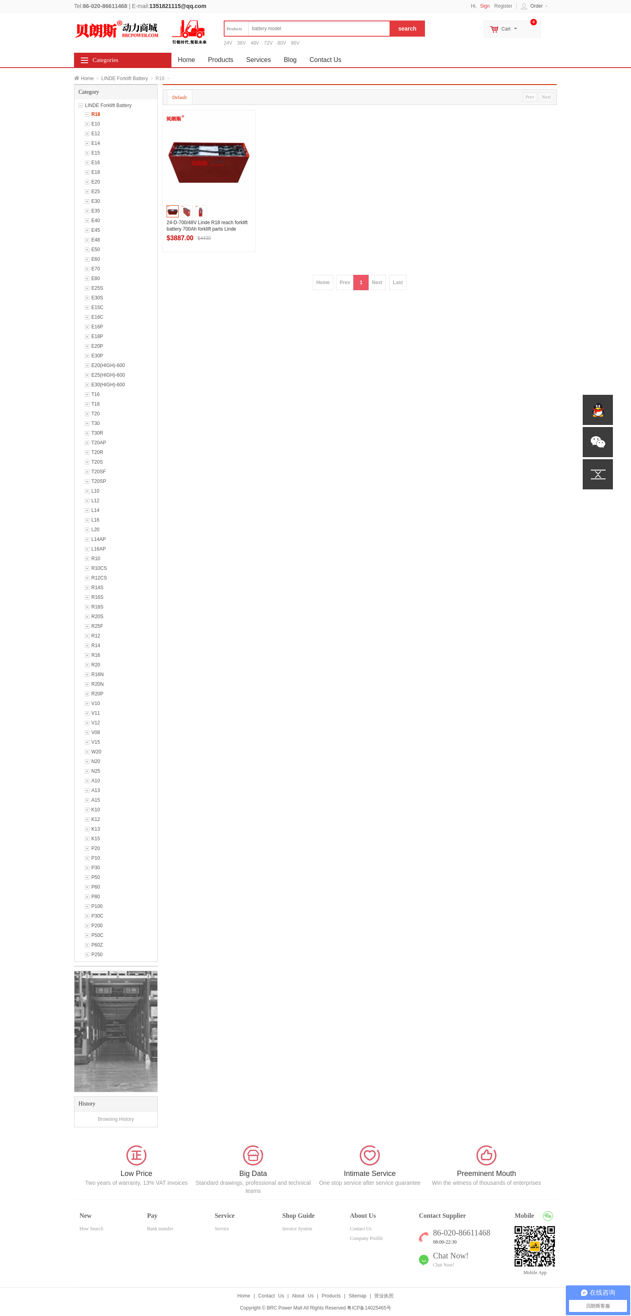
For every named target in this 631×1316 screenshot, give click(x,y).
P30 (95, 867)
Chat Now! (443, 1265)
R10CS (99, 568)
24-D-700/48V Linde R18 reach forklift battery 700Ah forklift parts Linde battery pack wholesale (207, 229)
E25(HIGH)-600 (108, 375)
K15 (95, 839)
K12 (95, 819)
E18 (95, 172)
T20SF (98, 471)
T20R (97, 452)
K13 (95, 829)
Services (258, 59)
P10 (95, 858)
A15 (95, 800)
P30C (97, 916)
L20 (95, 529)
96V (295, 43)
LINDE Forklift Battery (124, 78)
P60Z (97, 945)
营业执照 (384, 1296)
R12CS (99, 578)
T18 (95, 404)
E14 (95, 143)
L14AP (98, 539)
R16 (95, 655)
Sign (485, 6)
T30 (95, 423)
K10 (95, 810)
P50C (97, 935)
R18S (97, 607)
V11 (95, 713)
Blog (290, 59)
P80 (95, 896)
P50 (95, 877)
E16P (97, 327)
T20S (97, 462)
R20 (95, 665)
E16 (95, 162)
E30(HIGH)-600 (108, 385)
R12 (95, 636)
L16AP (98, 549)
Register (503, 6)
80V (281, 43)
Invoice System (297, 1228)
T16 (95, 394)
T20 (95, 414)
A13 (95, 790)
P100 (97, 906)
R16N (97, 674)
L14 (95, 510)
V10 (95, 703)
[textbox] (307, 28)
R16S (97, 597)
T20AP (98, 443)
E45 (95, 230)
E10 (95, 124)
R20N (97, 684)
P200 (97, 925)
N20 (95, 761)
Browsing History (116, 1119)
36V (241, 43)
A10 (95, 781)
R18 (95, 114)
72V (268, 43)
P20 (95, 848)
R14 (95, 645)
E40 (95, 220)
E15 (95, 153)
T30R (97, 433)
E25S (97, 288)
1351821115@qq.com (177, 6)
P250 (97, 954)
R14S (97, 587)
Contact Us (325, 59)
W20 (96, 752)
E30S (97, 298)
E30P (97, 356)
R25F (97, 626)
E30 (95, 201)
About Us (302, 1296)
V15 (95, 742)
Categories (105, 60)
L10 (95, 491)
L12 (95, 500)
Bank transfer (160, 1228)
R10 (95, 558)
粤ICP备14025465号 (369, 1308)
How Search (91, 1228)
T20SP (98, 481)
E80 (95, 278)
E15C (97, 307)
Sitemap (357, 1296)
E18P (97, 336)
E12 (95, 133)
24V (228, 43)
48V (255, 43)
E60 (95, 259)
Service (221, 1228)
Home (87, 78)
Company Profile (366, 1238)
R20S (97, 616)
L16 (95, 520)
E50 (95, 249)
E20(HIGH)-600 (108, 365)
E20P (97, 346)
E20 (95, 182)
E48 (95, 240)
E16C (97, 317)
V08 (95, 732)
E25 (95, 191)
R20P (97, 694)
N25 (95, 771)
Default (179, 97)
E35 (95, 211)
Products (220, 59)
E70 (95, 269)
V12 (95, 723)
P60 (95, 887)
